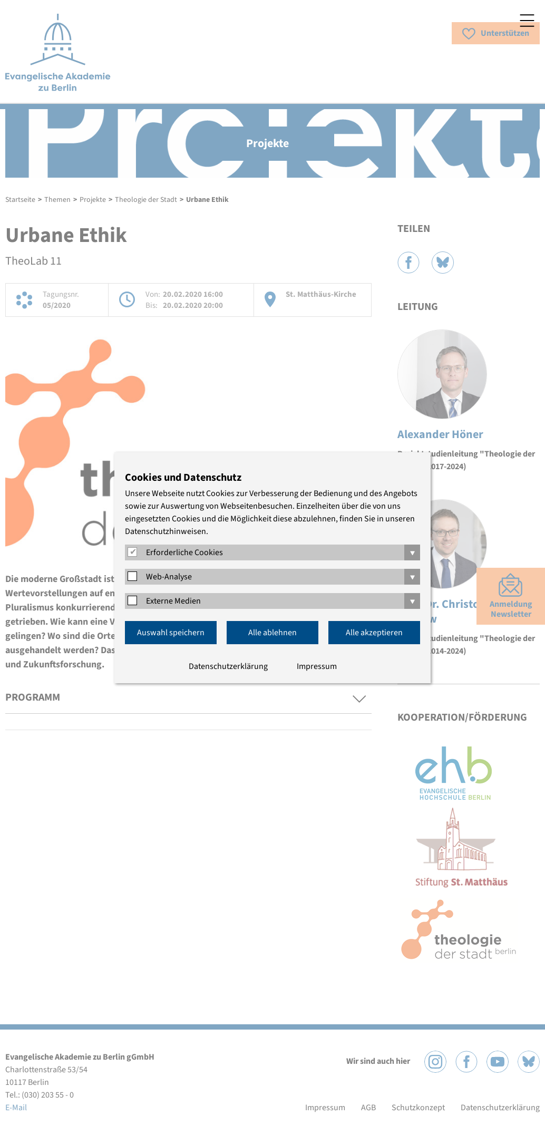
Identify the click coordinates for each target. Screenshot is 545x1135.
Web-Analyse (169, 577)
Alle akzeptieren (374, 632)
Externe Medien (173, 601)
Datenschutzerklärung (228, 666)
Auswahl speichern (171, 632)
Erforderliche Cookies (184, 552)
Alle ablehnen (272, 632)
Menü (527, 20)
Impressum (317, 666)
